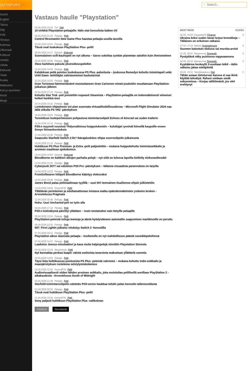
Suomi (5, 14)
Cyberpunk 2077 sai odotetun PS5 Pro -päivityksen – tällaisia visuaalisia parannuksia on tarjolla (97, 166)
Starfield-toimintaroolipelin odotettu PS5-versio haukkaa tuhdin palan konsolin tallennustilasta (97, 284)
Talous (5, 24)
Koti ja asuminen (11, 90)
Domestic (212, 53)
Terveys (5, 39)
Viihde (5, 65)
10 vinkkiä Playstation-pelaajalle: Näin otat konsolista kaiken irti (77, 30)
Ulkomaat (6, 49)
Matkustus (7, 85)
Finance (212, 35)
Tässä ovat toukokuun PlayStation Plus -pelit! (65, 47)
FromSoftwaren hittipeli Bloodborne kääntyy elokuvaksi (72, 174)
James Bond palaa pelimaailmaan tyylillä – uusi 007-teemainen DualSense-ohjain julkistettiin (95, 182)
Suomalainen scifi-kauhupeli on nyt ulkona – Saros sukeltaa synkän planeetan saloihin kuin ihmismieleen (104, 55)
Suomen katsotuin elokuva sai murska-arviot (209, 48)
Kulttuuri (6, 55)
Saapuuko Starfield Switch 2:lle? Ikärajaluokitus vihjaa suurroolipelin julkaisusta (88, 137)
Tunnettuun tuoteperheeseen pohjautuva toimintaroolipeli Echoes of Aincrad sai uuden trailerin (97, 118)
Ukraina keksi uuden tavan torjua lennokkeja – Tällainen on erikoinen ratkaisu (210, 39)
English (5, 19)
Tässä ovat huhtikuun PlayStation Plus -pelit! (65, 292)
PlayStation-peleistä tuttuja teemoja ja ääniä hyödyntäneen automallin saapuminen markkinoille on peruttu (105, 219)
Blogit (4, 100)
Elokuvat (6, 70)
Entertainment (210, 45)
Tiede (4, 75)
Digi (3, 29)
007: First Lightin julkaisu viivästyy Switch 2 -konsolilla (71, 227)
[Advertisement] (66, 343)
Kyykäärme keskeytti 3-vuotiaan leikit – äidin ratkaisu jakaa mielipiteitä (209, 66)
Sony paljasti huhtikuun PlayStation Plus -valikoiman (70, 300)
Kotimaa (6, 44)
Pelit (3, 34)
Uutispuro (11, 5)
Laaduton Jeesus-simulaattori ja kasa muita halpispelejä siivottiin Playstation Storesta (91, 244)
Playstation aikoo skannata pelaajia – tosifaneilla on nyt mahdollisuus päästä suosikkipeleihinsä (98, 236)
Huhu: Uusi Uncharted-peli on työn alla (61, 202)
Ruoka (5, 80)
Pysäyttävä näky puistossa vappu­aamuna (207, 56)
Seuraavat (61, 309)
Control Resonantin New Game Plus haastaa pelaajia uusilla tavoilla (79, 38)
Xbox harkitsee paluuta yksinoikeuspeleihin (64, 63)
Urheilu (5, 60)
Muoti (4, 95)
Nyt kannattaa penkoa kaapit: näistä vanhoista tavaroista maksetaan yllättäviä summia (91, 252)
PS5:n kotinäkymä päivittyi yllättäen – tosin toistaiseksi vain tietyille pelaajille (86, 210)
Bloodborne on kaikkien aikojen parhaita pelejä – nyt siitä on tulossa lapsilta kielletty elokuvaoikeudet (101, 157)
